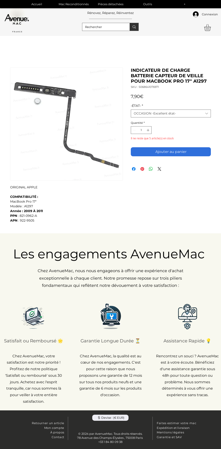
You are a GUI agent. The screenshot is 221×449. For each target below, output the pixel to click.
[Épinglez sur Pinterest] (142, 169)
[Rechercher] (102, 27)
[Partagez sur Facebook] (133, 169)
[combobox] (171, 113)
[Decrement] (133, 130)
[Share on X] (159, 169)
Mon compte (54, 428)
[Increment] (148, 130)
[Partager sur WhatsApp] (151, 169)
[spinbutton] (141, 130)
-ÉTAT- (137, 106)
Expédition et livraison (173, 428)
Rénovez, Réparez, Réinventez (110, 13)
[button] (211, 27)
